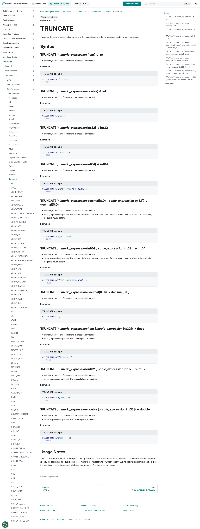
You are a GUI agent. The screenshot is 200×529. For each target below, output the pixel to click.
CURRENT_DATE (18, 504)
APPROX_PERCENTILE (20, 218)
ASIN (13, 316)
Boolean (12, 115)
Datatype (13, 132)
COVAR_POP (16, 487)
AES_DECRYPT (17, 192)
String (11, 166)
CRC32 (14, 495)
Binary (11, 106)
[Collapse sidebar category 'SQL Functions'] (33, 89)
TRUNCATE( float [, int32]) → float (180, 65)
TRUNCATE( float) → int (180, 18)
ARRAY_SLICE (16, 299)
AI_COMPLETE (17, 205)
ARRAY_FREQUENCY (19, 256)
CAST (13, 401)
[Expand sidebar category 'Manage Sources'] (33, 25)
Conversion (14, 123)
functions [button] (13, 179)
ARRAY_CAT (16, 239)
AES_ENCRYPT (17, 196)
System (12, 170)
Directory (13, 141)
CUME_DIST (16, 500)
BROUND (15, 384)
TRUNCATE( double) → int (178, 24)
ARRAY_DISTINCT (18, 252)
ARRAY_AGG (16, 226)
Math (11, 149)
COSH (13, 474)
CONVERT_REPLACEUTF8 (22, 453)
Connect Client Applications (14, 39)
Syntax (166, 13)
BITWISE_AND (17, 346)
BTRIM (13, 389)
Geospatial (13, 145)
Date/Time (13, 136)
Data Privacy (45, 519)
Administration (9, 52)
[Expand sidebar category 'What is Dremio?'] (33, 15)
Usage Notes (169, 83)
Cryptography (15, 128)
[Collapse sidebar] (19, 526)
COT (13, 478)
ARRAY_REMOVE (18, 286)
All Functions (14, 94)
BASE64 (14, 333)
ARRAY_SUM (16, 303)
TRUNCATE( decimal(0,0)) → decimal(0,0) (178, 59)
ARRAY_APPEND (18, 231)
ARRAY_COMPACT (18, 243)
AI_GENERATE (16, 209)
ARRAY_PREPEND (18, 282)
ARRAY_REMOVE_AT (19, 290)
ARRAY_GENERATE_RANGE (22, 260)
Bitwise (12, 111)
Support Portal (128, 510)
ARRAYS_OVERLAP (19, 222)
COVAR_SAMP (17, 491)
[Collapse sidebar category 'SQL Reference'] (33, 75)
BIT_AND (14, 363)
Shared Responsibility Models (93, 510)
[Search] (168, 4)
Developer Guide (10, 57)
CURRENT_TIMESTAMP (20, 521)
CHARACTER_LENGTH (20, 414)
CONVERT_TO (17, 461)
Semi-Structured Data (18, 162)
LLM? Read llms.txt (58, 519)
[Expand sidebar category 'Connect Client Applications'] (33, 38)
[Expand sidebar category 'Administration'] (33, 52)
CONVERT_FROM (18, 448)
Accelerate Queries (11, 43)
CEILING (14, 410)
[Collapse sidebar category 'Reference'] (33, 61)
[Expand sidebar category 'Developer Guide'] (33, 57)
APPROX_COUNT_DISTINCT (22, 213)
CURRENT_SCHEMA (19, 512)
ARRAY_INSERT (17, 265)
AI (10, 102)
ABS (13, 184)
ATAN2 (14, 325)
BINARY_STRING (18, 342)
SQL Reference (11, 75)
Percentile (13, 153)
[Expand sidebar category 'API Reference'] (33, 71)
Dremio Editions (46, 506)
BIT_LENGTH (16, 367)
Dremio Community (130, 506)
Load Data (7, 29)
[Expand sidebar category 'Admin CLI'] (33, 66)
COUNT (14, 482)
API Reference (11, 71)
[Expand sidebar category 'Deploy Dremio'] (33, 20)
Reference (7, 62)
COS (13, 470)
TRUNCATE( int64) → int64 (180, 37)
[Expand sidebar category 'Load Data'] (33, 29)
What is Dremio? (9, 16)
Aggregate (13, 98)
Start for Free (132, 4)
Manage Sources (10, 25)
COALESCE (15, 427)
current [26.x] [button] (80, 4)
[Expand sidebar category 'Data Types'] (33, 80)
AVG (13, 329)
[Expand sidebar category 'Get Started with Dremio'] (33, 11)
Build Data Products (11, 34)
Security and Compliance (13, 48)
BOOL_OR (15, 380)
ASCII (13, 312)
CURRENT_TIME (17, 517)
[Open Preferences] (5, 524)
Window (12, 175)
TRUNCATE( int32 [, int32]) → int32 (181, 72)
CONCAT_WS (16, 440)
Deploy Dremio (9, 20)
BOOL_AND (16, 376)
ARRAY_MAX (16, 269)
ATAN (13, 320)
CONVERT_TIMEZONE (20, 457)
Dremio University (88, 506)
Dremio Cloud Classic (49, 510)
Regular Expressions (17, 158)
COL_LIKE (15, 431)
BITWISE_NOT (17, 350)
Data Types (11, 80)
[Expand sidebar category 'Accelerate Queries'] (33, 43)
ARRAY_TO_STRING (19, 307)
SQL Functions (13, 89)
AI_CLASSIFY (16, 201)
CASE (13, 397)
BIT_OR (14, 371)
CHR (13, 423)
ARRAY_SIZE (16, 295)
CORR (13, 465)
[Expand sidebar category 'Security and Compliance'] (33, 48)
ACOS (13, 188)
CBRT (13, 406)
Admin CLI (9, 66)
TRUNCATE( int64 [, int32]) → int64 (181, 52)
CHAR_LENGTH (17, 418)
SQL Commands (13, 84)
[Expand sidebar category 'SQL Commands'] (33, 84)
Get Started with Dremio (12, 11)
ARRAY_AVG (16, 235)
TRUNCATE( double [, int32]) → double (181, 78)
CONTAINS (15, 444)
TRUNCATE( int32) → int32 (180, 31)
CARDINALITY (16, 393)
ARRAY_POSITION (18, 277)
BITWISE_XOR (17, 359)
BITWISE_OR (16, 354)
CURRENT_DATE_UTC (20, 508)
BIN (12, 337)
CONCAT (15, 436)
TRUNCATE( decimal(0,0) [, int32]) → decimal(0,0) (181, 45)
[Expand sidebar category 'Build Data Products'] (33, 34)
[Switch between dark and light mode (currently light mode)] (196, 4)
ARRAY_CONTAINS (18, 248)
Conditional (13, 119)
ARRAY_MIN (16, 273)
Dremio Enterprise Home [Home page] (49, 12)
